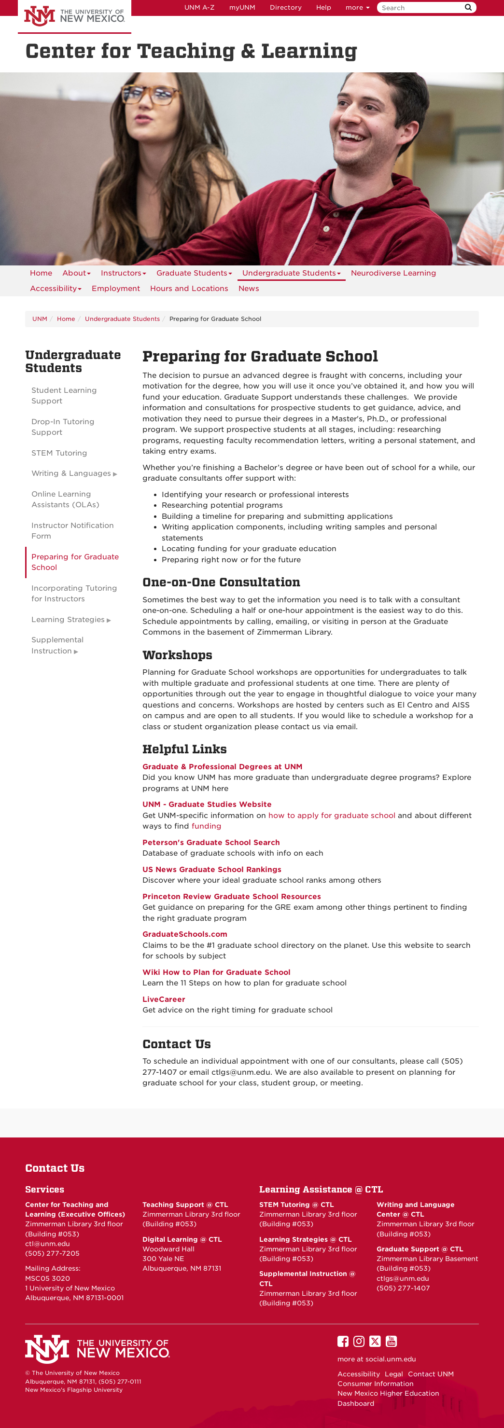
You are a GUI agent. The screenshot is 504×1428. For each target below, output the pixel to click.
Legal (394, 1374)
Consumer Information (375, 1383)
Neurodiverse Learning (393, 273)
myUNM (242, 7)
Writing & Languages (71, 473)
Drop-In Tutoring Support (63, 427)
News (248, 288)
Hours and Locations (189, 288)
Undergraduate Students (291, 275)
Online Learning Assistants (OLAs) (65, 500)
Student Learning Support (64, 396)
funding (207, 826)
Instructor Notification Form (72, 531)
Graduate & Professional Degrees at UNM (222, 767)
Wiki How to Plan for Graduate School (216, 972)
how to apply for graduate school (331, 815)
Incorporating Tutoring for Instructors (74, 594)
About (76, 275)
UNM (39, 318)
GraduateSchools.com (184, 934)
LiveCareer (163, 999)
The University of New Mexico (74, 17)
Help (323, 7)
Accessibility (56, 290)
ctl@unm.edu (47, 1244)
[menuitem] (41, 273)
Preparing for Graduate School (75, 562)
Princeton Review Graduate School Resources (231, 896)
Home (41, 273)
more (358, 7)
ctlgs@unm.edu (403, 1278)
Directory (286, 7)
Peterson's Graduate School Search (211, 842)
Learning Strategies (68, 619)
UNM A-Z (199, 7)
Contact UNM (431, 1374)
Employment (116, 288)
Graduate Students (194, 275)
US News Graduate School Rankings (211, 869)
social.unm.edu (390, 1359)
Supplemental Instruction (57, 645)
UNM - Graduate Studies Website (207, 804)
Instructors (123, 275)
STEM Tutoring (59, 453)
